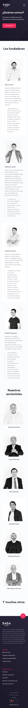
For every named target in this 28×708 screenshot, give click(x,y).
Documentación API (7, 683)
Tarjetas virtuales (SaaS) (9, 658)
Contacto (5, 677)
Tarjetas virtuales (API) (8, 655)
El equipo (4, 671)
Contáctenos (9, 25)
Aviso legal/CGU (14, 692)
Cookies (14, 697)
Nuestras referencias (8, 674)
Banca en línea (6, 652)
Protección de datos (14, 695)
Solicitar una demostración (9, 680)
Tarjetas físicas (6, 661)
